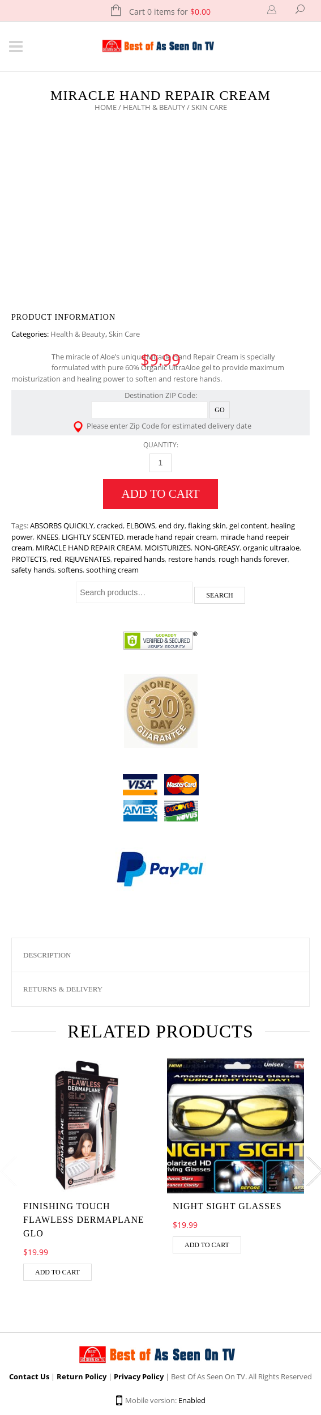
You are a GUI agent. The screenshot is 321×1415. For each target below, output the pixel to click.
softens (70, 570)
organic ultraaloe (271, 548)
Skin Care (124, 334)
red (55, 559)
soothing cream (112, 570)
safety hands (32, 570)
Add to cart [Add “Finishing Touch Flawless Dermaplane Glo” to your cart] (57, 1272)
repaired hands (139, 559)
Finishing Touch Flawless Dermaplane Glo (83, 1219)
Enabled (192, 1400)
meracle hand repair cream (172, 537)
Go (219, 410)
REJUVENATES (87, 559)
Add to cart (161, 494)
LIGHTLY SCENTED (92, 537)
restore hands (191, 559)
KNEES (47, 537)
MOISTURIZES (167, 548)
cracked (110, 525)
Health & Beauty (154, 107)
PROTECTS (28, 559)
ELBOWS (140, 525)
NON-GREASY (216, 548)
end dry (172, 525)
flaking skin (207, 525)
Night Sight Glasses (227, 1206)
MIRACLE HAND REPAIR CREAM (88, 548)
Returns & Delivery (62, 989)
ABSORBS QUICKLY (61, 525)
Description (47, 955)
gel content (248, 525)
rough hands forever (253, 559)
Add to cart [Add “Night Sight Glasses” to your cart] (207, 1245)
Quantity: (160, 445)
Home (106, 107)
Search (219, 595)
